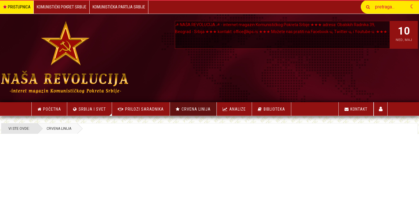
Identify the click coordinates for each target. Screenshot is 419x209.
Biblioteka (274, 109)
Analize (237, 109)
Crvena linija (196, 109)
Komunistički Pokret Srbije (61, 7)
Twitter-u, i (194, 38)
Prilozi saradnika (144, 109)
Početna (49, 109)
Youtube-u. (215, 38)
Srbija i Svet (95, 111)
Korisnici (381, 109)
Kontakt (356, 109)
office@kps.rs (272, 31)
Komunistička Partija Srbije (119, 7)
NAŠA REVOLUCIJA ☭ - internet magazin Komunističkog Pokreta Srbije (250, 24)
